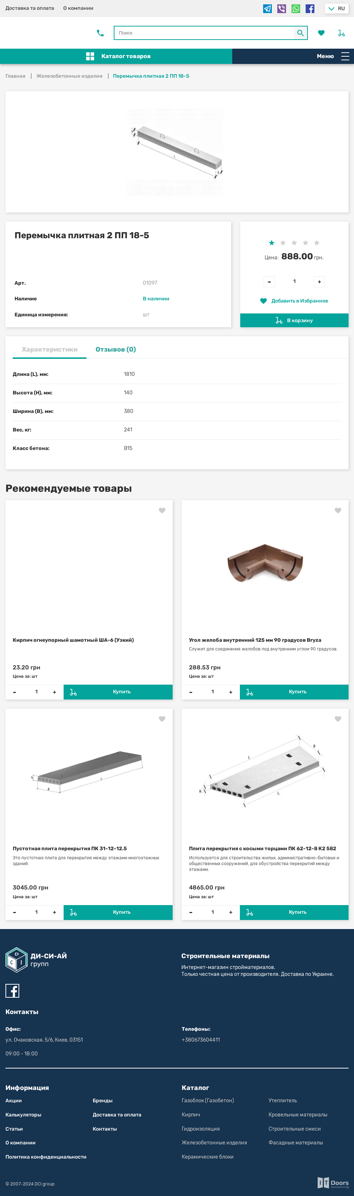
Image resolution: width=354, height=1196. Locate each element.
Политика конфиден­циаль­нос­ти (46, 1157)
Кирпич (191, 1115)
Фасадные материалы (296, 1143)
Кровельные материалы (298, 1115)
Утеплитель (283, 1101)
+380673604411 (201, 1040)
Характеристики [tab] (49, 349)
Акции (13, 1101)
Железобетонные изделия (214, 1143)
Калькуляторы (23, 1115)
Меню (333, 56)
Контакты (105, 1129)
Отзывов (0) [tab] (116, 349)
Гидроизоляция (201, 1129)
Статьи (14, 1129)
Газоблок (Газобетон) (208, 1101)
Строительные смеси (295, 1129)
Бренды (103, 1101)
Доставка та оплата (29, 8)
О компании (78, 8)
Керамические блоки (208, 1157)
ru (341, 8)
